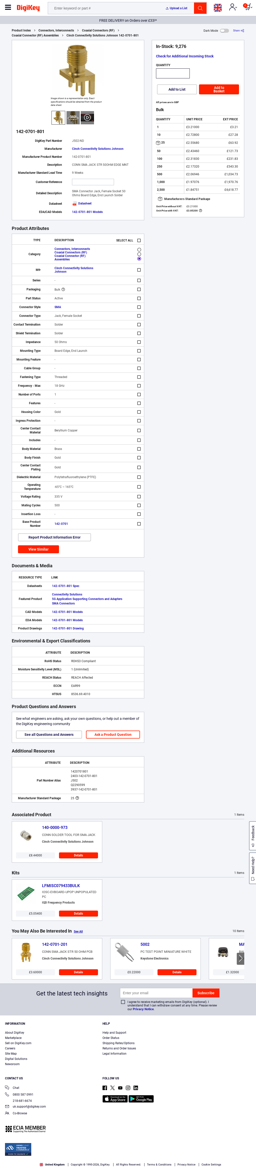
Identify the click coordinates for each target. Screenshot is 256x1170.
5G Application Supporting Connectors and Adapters (87, 599)
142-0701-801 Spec (65, 586)
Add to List (177, 89)
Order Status (110, 1038)
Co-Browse (16, 1113)
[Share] (238, 30)
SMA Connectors (63, 603)
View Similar (38, 549)
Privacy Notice (143, 1009)
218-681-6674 (18, 1101)
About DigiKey (14, 1032)
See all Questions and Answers (49, 735)
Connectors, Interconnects (56, 30)
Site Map (11, 1053)
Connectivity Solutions (67, 594)
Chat (12, 1088)
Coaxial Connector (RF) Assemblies (35, 35)
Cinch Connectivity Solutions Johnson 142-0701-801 (102, 35)
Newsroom (12, 1064)
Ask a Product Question (113, 735)
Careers (10, 1048)
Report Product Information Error (54, 537)
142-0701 (61, 524)
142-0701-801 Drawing (68, 628)
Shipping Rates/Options (118, 1043)
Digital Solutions (16, 1059)
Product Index (21, 30)
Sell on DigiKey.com (18, 1043)
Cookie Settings (211, 1164)
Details (78, 855)
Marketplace (13, 1038)
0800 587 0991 (19, 1095)
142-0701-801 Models (87, 212)
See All (78, 931)
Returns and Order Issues (119, 1048)
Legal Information (114, 1053)
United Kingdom (52, 1164)
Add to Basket (219, 89)
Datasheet (82, 203)
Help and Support (114, 1032)
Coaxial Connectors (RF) (98, 30)
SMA (57, 307)
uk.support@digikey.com (25, 1107)
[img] (28, 9)
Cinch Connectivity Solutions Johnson (98, 149)
